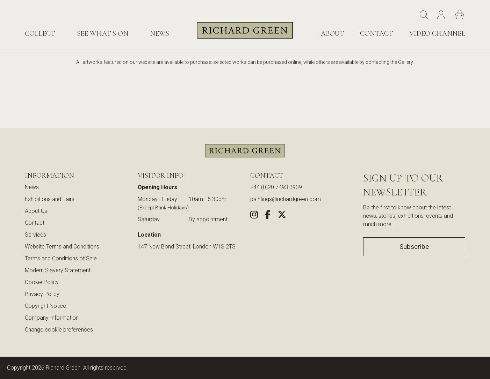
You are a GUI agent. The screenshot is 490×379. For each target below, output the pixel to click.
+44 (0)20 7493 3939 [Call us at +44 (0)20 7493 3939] (276, 187)
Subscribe (414, 247)
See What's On (102, 33)
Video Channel (437, 33)
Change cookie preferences (59, 329)
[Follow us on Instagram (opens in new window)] (254, 216)
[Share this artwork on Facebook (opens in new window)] (268, 216)
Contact (376, 33)
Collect (40, 33)
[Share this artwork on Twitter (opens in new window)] (282, 216)
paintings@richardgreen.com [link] (285, 199)
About (332, 33)
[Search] (425, 15)
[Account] (442, 15)
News (159, 33)
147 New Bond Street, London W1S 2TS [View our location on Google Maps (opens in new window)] (187, 246)
